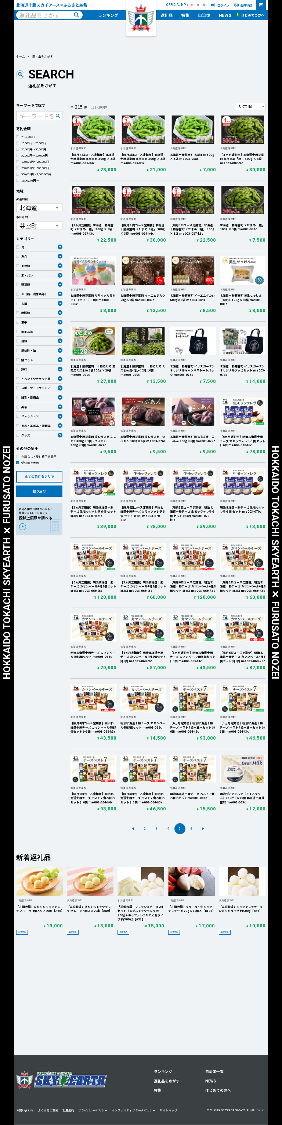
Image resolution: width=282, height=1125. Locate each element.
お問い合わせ (25, 1110)
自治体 (204, 15)
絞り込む (39, 491)
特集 (185, 15)
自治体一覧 (214, 1071)
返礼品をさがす (167, 1081)
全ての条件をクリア (39, 476)
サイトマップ (168, 1110)
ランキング (108, 15)
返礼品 (166, 15)
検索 (76, 15)
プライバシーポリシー (93, 1110)
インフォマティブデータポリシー (134, 1110)
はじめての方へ (218, 1090)
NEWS (225, 15)
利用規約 (68, 1110)
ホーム (20, 56)
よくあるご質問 (48, 1110)
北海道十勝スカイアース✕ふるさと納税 (51, 5)
